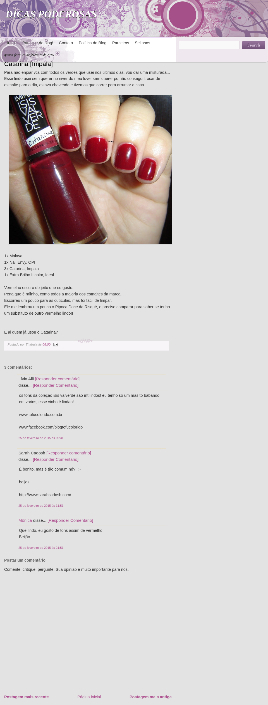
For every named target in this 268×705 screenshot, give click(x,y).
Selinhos (142, 43)
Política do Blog (92, 43)
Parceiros (120, 43)
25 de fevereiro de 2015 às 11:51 (40, 505)
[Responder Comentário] (55, 385)
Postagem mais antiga (151, 697)
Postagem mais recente (26, 697)
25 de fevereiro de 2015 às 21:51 (40, 547)
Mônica (25, 520)
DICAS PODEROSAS (51, 14)
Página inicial (89, 697)
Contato (66, 43)
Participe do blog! (37, 43)
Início (11, 43)
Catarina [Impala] (28, 63)
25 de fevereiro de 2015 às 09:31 (40, 438)
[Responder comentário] (57, 378)
